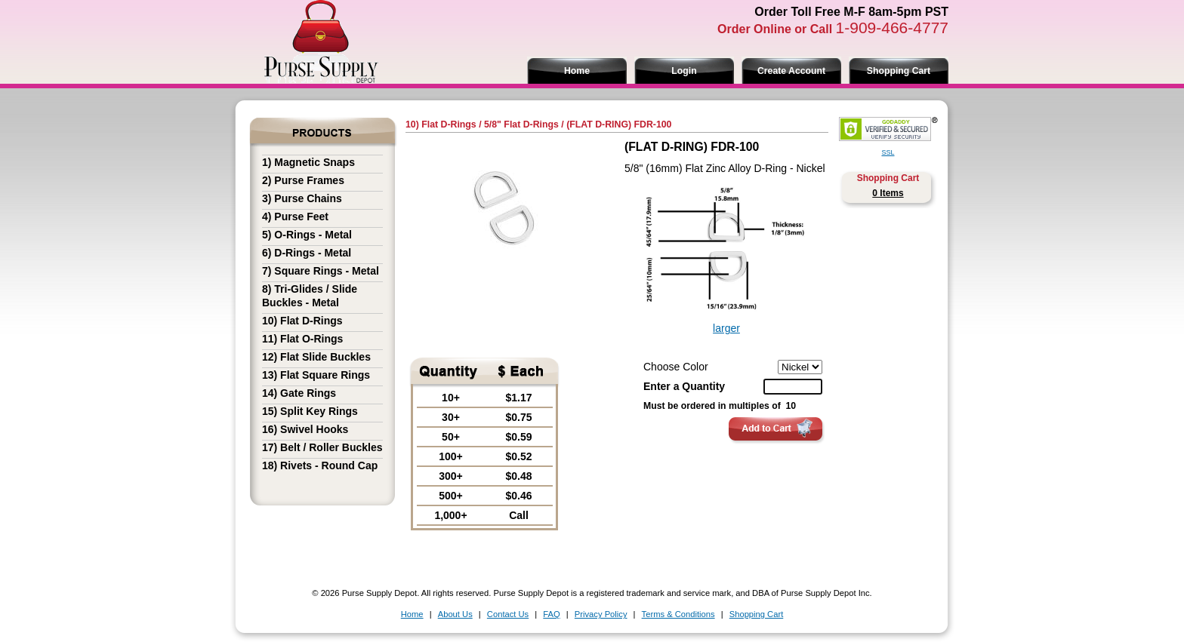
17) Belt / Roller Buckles (322, 447)
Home (577, 71)
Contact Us (508, 614)
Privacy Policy (601, 614)
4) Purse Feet (295, 216)
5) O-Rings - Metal (307, 235)
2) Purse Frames (303, 180)
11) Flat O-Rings (302, 339)
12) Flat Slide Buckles (316, 357)
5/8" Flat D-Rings (521, 124)
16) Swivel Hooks (305, 429)
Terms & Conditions (678, 614)
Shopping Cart (898, 71)
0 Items (887, 193)
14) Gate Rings (299, 393)
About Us (455, 614)
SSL (887, 152)
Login (683, 71)
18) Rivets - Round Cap (320, 465)
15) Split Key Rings (310, 411)
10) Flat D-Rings (302, 321)
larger (726, 328)
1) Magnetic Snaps (308, 162)
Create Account (791, 71)
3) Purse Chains (302, 198)
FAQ (551, 614)
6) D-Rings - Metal (306, 253)
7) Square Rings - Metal (320, 271)
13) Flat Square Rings (316, 375)
